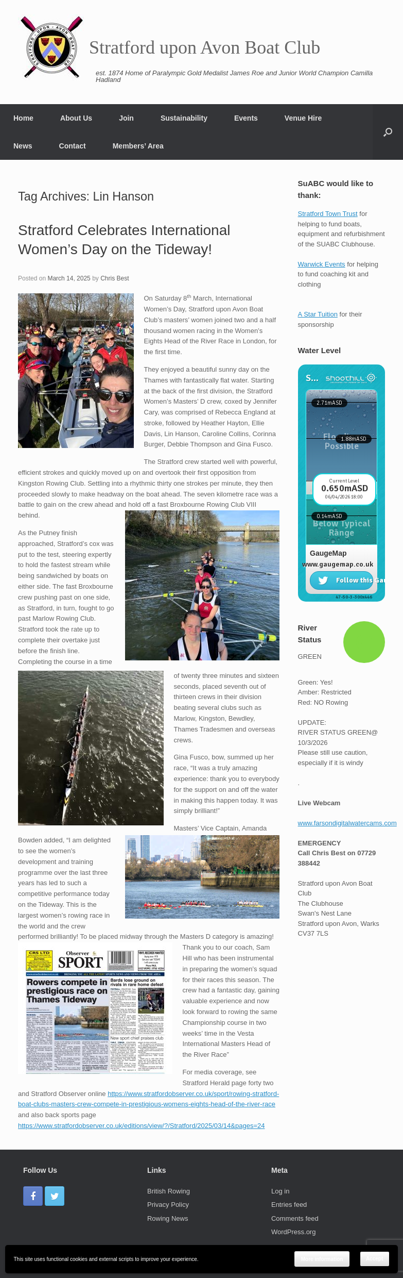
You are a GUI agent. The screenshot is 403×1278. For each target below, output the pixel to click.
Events (246, 118)
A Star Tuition (318, 314)
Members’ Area (138, 146)
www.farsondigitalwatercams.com (347, 823)
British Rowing (168, 1191)
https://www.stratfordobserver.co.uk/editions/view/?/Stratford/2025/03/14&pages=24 (141, 1126)
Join (126, 118)
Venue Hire (303, 118)
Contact (72, 146)
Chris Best (114, 278)
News (22, 146)
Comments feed (295, 1218)
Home (23, 118)
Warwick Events (321, 264)
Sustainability (184, 118)
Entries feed (289, 1204)
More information (322, 1259)
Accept (374, 1259)
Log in (280, 1191)
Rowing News (167, 1218)
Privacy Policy (168, 1204)
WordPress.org (293, 1232)
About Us (76, 118)
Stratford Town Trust (328, 214)
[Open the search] (388, 132)
